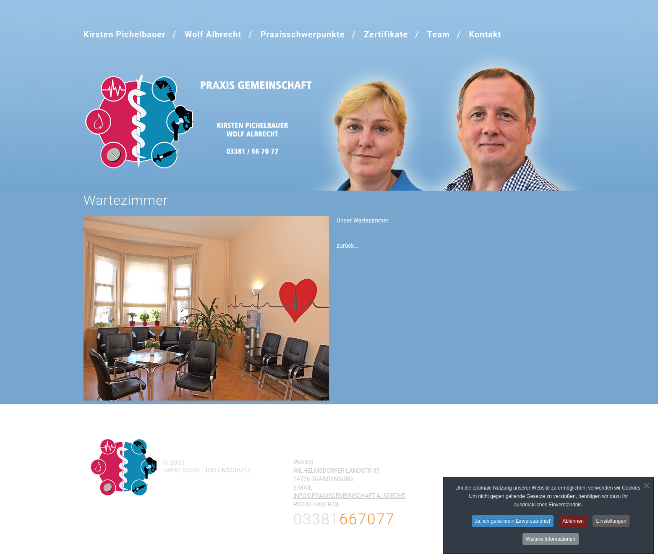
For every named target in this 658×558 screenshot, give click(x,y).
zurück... (348, 245)
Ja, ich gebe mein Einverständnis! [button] (512, 521)
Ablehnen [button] (573, 521)
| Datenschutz (226, 470)
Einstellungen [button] (611, 521)
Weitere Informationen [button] (550, 539)
